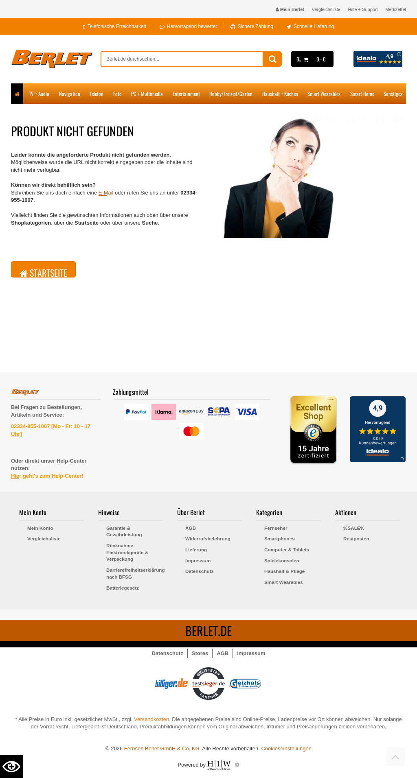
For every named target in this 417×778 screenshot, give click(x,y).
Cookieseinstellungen (286, 748)
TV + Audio (39, 94)
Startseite (43, 272)
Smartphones (279, 538)
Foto (117, 94)
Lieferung (196, 549)
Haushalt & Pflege (284, 571)
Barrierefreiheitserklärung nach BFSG (134, 573)
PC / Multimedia (147, 94)
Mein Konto (40, 528)
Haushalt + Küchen (280, 94)
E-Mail (106, 193)
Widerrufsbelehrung (207, 538)
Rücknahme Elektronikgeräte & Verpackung (127, 552)
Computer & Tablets (286, 549)
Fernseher (276, 528)
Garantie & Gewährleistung (124, 531)
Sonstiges (393, 94)
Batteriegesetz (122, 587)
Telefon (96, 94)
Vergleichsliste (326, 9)
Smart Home (362, 94)
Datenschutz (199, 571)
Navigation (69, 94)
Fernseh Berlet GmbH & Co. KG (162, 748)
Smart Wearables (323, 94)
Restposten (356, 538)
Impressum (198, 560)
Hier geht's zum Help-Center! (47, 476)
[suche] (182, 59)
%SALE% (353, 528)
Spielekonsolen (281, 560)
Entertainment (186, 94)
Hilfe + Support (363, 9)
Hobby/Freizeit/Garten (230, 94)
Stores (200, 653)
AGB (190, 528)
